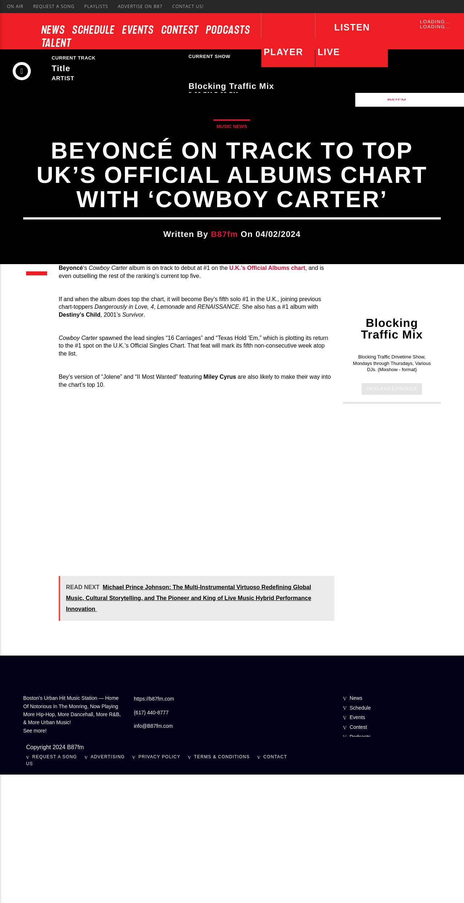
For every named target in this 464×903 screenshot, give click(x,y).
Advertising (108, 884)
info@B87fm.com (153, 854)
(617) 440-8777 (151, 841)
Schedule (93, 30)
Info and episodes (392, 517)
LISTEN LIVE (344, 39)
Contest (180, 30)
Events (138, 30)
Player (283, 52)
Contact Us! (188, 6)
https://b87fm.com (154, 827)
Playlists (96, 6)
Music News (231, 190)
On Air (15, 6)
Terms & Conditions (222, 884)
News (53, 30)
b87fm (224, 298)
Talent (56, 43)
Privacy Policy (159, 884)
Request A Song (53, 6)
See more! (35, 859)
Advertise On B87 (140, 6)
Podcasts (228, 30)
